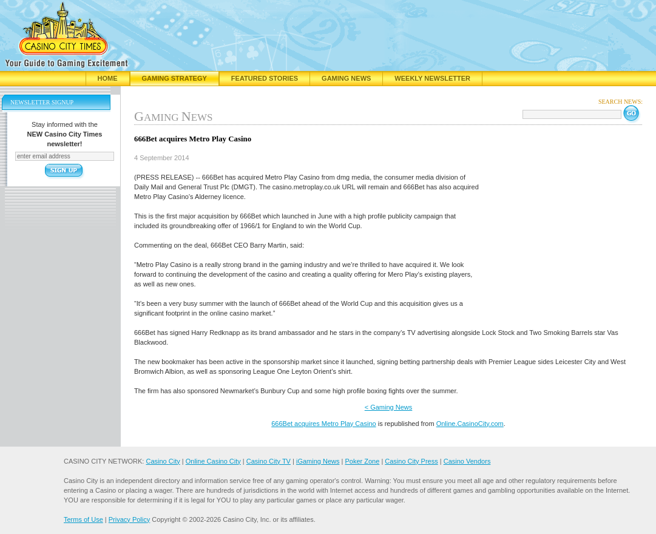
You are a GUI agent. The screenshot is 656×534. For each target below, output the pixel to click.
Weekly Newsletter (432, 78)
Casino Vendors (467, 461)
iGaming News (318, 461)
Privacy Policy (129, 519)
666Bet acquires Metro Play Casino (323, 423)
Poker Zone (362, 461)
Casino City (163, 461)
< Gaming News (389, 407)
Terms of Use (83, 519)
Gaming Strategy (174, 78)
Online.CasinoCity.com (470, 423)
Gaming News (346, 78)
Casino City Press (411, 461)
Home (108, 78)
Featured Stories (264, 78)
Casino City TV (268, 461)
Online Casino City (213, 461)
